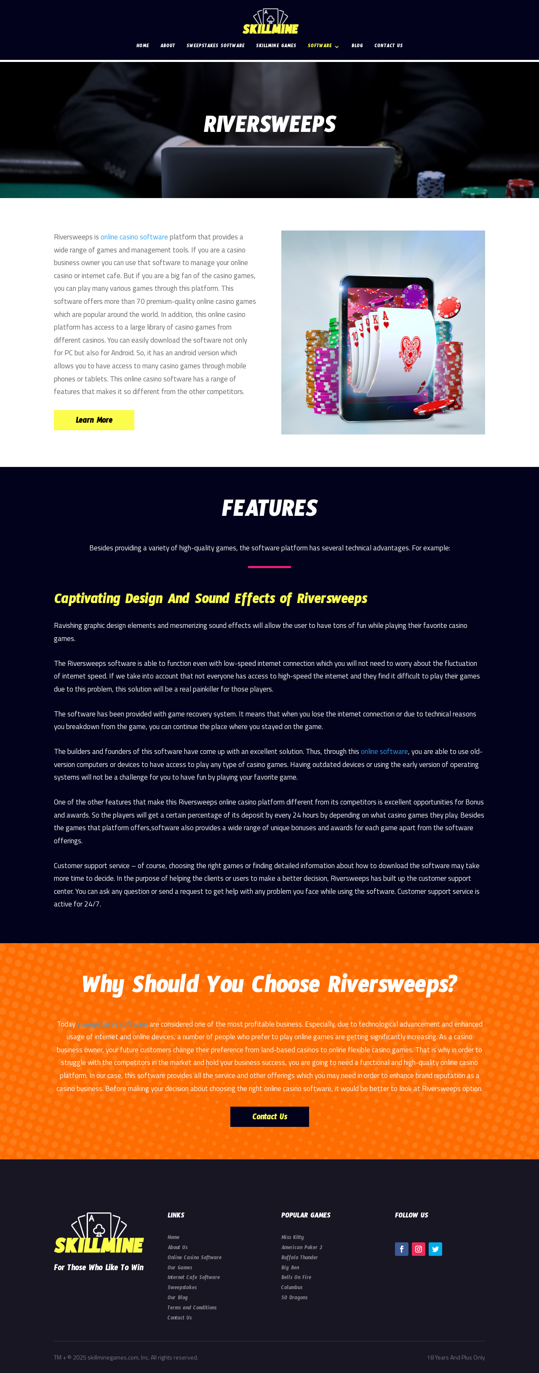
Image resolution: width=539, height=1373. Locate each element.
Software (320, 47)
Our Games (180, 1269)
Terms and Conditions (192, 1309)
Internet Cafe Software (194, 1278)
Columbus (291, 1288)
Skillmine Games (276, 47)
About (167, 47)
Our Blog (178, 1298)
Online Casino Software (194, 1258)
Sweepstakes (182, 1288)
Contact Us (388, 47)
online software (384, 751)
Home (142, 47)
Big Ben (290, 1269)
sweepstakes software (112, 1024)
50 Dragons (294, 1298)
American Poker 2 (301, 1248)
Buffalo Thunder (299, 1258)
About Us (177, 1248)
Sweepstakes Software (216, 47)
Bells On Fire (296, 1278)
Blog (357, 47)
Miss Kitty (292, 1238)
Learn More (94, 422)
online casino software (134, 236)
